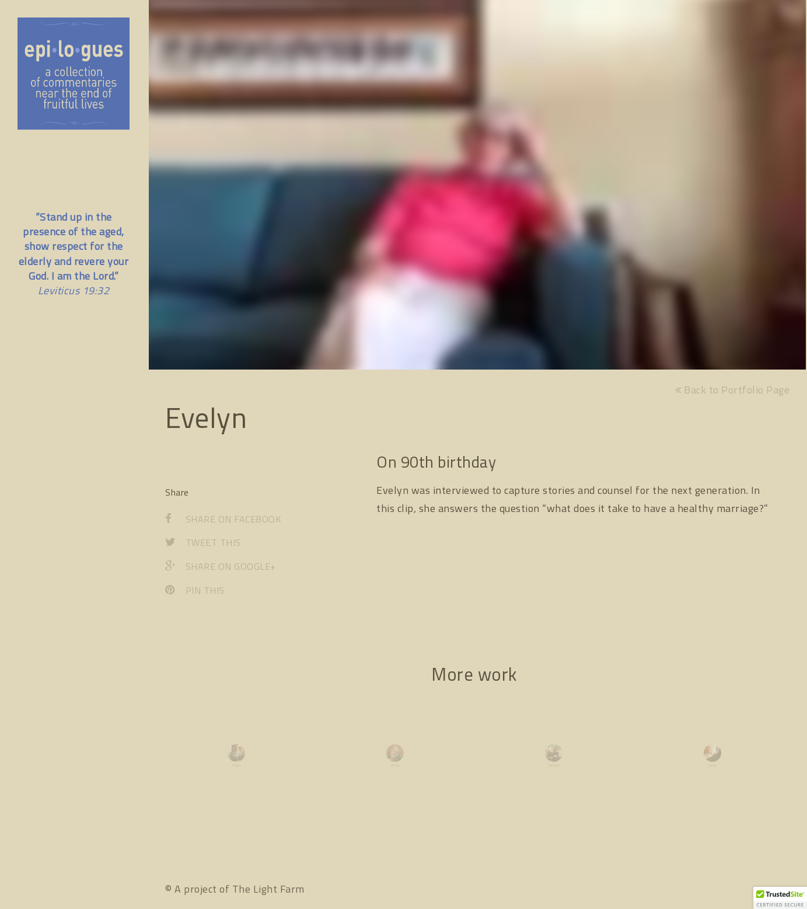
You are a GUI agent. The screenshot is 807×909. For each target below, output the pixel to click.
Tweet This (203, 543)
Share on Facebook (223, 519)
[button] (780, 898)
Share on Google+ (220, 566)
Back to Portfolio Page (732, 390)
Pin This (195, 590)
